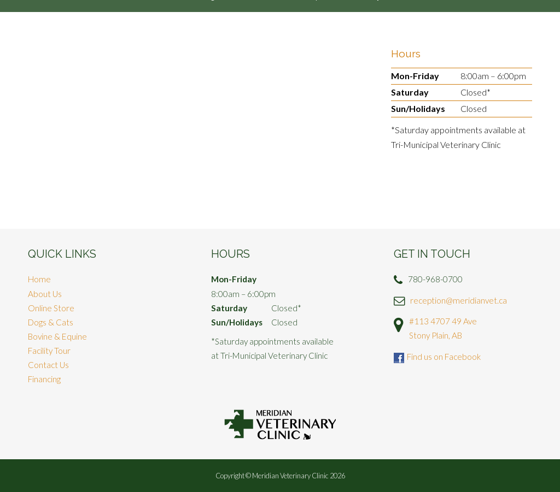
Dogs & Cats (50, 322)
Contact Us (48, 365)
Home (39, 279)
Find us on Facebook (444, 356)
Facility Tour (49, 350)
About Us (45, 294)
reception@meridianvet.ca (458, 300)
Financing (44, 379)
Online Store (51, 308)
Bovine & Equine (57, 336)
